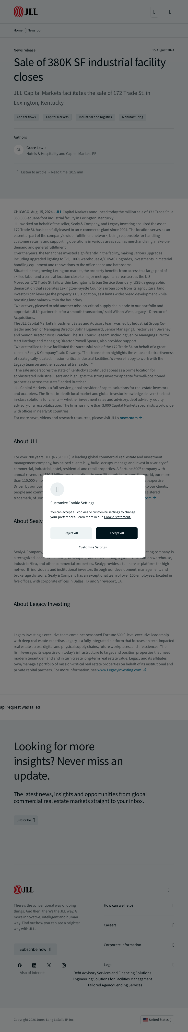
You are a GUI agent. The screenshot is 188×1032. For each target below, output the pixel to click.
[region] (94, 516)
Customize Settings (94, 547)
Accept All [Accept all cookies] (117, 533)
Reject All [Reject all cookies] (71, 533)
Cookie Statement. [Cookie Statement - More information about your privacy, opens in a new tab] (117, 517)
